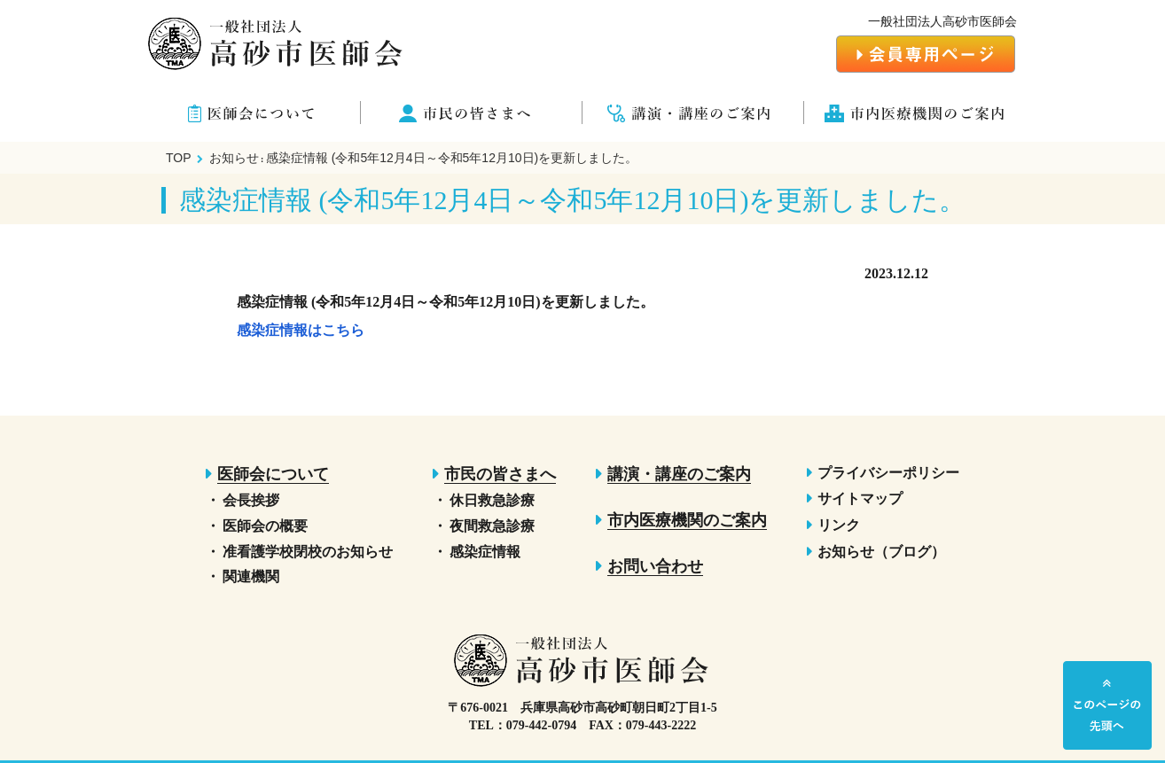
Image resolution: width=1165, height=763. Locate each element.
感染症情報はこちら (300, 330)
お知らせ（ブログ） (881, 551)
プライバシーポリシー (888, 472)
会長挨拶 (251, 500)
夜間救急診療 (492, 525)
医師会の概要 (265, 525)
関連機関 (251, 576)
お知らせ (234, 158)
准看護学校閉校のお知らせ (308, 551)
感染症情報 (485, 551)
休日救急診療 (492, 500)
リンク (838, 525)
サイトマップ (860, 498)
